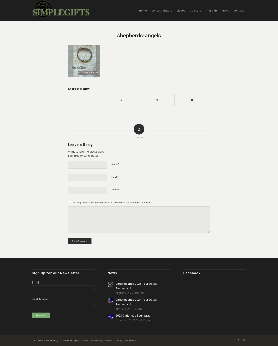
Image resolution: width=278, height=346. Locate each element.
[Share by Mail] (192, 100)
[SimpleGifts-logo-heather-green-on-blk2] (61, 10)
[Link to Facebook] (238, 339)
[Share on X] (121, 100)
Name (115, 164)
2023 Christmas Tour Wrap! (133, 315)
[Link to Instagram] (243, 339)
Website (115, 189)
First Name (40, 299)
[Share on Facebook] (86, 100)
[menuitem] (143, 10)
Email (115, 176)
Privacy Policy (96, 340)
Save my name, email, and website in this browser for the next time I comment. (112, 202)
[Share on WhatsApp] (156, 100)
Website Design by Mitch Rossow (120, 340)
